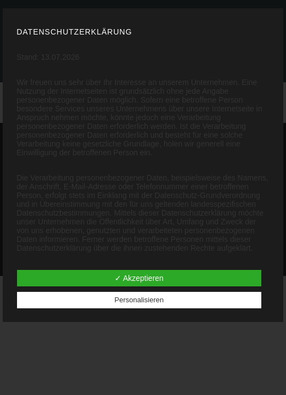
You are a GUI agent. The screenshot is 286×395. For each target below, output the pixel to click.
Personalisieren (139, 300)
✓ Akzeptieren (139, 278)
